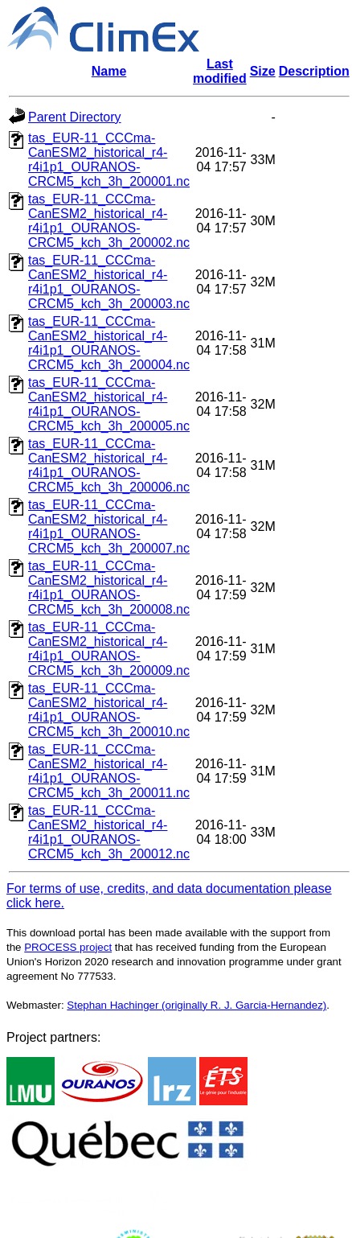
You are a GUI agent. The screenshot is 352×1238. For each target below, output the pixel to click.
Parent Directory (74, 117)
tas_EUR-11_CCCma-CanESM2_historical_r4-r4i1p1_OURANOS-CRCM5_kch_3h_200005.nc (109, 404)
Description (314, 71)
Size (263, 71)
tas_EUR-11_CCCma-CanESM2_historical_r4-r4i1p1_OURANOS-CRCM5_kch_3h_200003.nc (109, 282)
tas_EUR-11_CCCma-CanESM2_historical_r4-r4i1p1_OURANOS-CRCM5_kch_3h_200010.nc (109, 709)
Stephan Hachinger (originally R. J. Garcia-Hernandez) (196, 1005)
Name (109, 71)
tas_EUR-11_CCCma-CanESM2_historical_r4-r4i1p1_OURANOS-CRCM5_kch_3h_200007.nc (109, 526)
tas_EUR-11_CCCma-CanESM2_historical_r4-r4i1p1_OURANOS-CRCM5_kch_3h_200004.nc (109, 343)
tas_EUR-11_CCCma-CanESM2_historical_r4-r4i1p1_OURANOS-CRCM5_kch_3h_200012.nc (109, 832)
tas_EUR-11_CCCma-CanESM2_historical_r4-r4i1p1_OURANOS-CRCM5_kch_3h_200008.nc (109, 587)
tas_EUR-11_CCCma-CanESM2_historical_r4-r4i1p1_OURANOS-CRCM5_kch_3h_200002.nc (109, 220)
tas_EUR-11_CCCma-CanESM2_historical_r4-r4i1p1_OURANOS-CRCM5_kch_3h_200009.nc (109, 648)
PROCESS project (68, 947)
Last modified (220, 71)
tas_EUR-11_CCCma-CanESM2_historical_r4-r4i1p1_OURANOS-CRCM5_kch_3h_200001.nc (109, 159)
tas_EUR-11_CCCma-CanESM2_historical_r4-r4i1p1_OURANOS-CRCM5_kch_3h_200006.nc (109, 465)
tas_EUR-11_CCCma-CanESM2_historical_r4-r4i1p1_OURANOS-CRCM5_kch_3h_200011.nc (109, 771)
